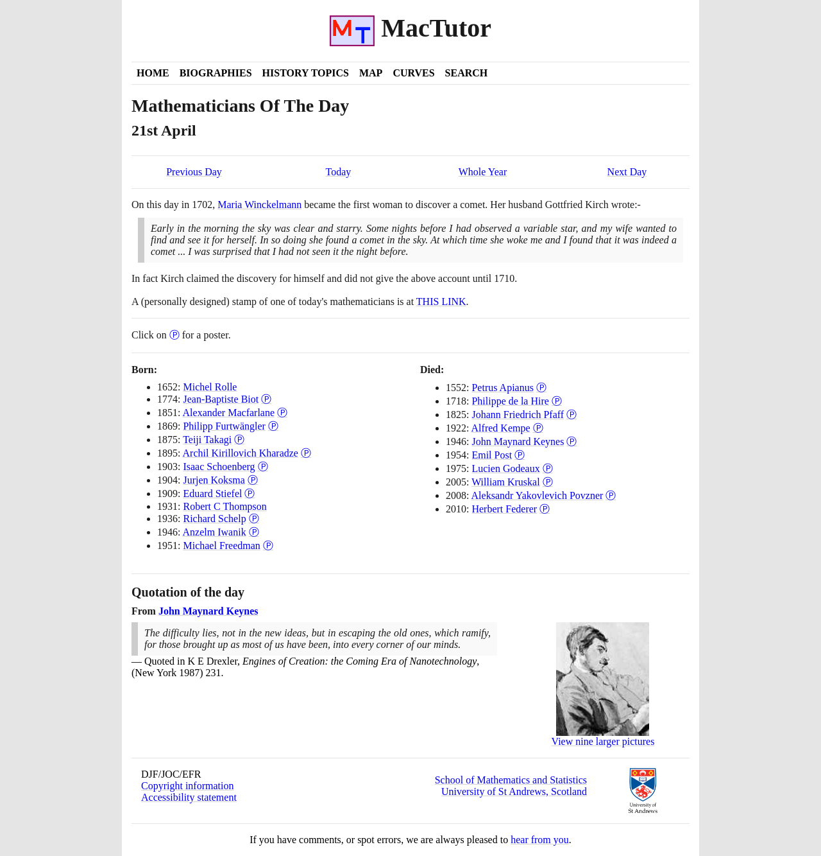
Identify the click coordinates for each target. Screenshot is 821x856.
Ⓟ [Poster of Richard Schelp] (254, 518)
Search (466, 72)
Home (153, 72)
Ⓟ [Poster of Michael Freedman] (268, 545)
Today (338, 171)
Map (370, 72)
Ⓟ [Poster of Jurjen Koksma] (253, 480)
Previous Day (194, 171)
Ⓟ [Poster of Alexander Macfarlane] (282, 412)
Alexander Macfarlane (229, 412)
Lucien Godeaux (505, 468)
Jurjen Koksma (213, 480)
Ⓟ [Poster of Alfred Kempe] (538, 428)
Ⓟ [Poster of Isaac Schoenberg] (263, 466)
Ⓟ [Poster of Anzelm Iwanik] (254, 532)
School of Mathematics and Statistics (511, 779)
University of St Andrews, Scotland (514, 791)
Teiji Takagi (207, 439)
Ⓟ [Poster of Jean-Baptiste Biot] (266, 399)
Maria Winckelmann (259, 204)
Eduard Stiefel (212, 493)
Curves (413, 72)
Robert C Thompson (224, 506)
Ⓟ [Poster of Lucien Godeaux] (548, 468)
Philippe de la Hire (509, 401)
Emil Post (491, 455)
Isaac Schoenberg (219, 466)
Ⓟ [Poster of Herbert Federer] (544, 508)
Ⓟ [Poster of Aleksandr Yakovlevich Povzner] (610, 495)
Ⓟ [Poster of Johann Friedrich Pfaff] (571, 414)
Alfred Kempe (500, 428)
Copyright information (187, 785)
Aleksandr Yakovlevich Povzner (537, 495)
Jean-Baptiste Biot (220, 399)
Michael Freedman (221, 545)
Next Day (627, 171)
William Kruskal (505, 481)
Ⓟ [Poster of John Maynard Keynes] (571, 441)
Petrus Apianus (502, 387)
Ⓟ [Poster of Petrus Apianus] (541, 387)
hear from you (540, 839)
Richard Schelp (214, 518)
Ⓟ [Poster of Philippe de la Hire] (557, 401)
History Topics (305, 72)
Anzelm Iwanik (214, 532)
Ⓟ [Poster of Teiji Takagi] (239, 439)
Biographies (216, 72)
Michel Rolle (210, 386)
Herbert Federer (504, 508)
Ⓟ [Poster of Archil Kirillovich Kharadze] (306, 453)
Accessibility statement (189, 797)
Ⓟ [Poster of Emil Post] (519, 455)
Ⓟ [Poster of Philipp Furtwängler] (273, 426)
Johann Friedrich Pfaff (517, 414)
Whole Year (483, 171)
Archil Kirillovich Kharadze (240, 453)
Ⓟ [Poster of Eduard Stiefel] (249, 493)
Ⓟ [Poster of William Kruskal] (548, 481)
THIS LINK (441, 301)
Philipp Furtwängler (224, 426)
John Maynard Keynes (517, 441)
